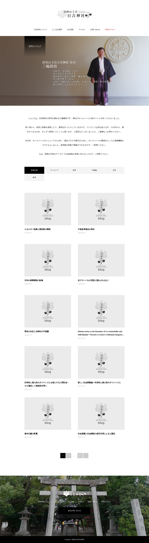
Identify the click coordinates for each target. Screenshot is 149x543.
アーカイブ (54, 170)
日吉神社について (40, 29)
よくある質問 (57, 29)
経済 (34, 177)
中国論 (94, 170)
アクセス (82, 29)
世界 (74, 170)
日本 (114, 170)
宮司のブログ (110, 29)
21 (80, 455)
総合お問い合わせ (74, 511)
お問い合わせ (95, 29)
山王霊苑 (70, 29)
